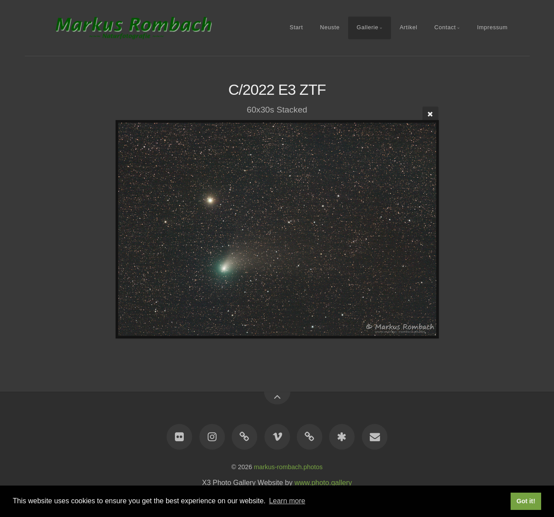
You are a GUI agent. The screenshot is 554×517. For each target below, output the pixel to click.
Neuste (330, 27)
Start (296, 27)
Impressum (492, 27)
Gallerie (367, 27)
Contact (445, 27)
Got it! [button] (525, 501)
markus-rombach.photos (288, 466)
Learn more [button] (287, 501)
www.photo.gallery (323, 482)
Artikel (408, 27)
